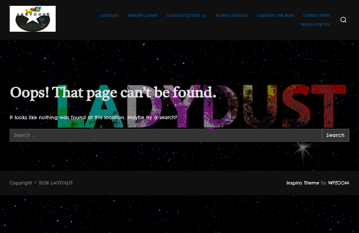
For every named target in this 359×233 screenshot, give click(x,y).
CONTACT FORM (316, 15)
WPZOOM (338, 183)
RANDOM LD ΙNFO (143, 15)
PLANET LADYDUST (232, 15)
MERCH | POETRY (315, 24)
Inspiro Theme (302, 183)
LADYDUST (109, 15)
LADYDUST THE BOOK (276, 15)
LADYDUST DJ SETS (187, 16)
